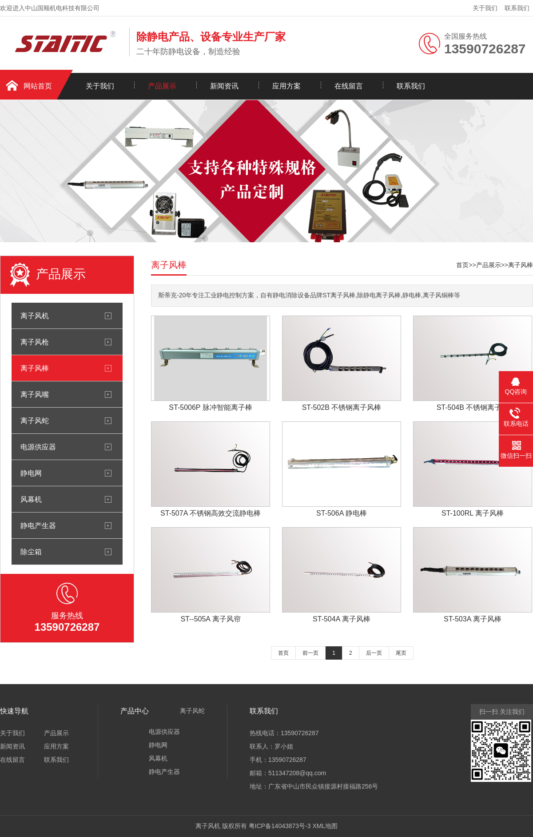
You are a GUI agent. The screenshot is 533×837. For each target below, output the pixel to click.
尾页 (401, 653)
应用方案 (286, 86)
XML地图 (325, 825)
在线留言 (348, 86)
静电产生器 (38, 525)
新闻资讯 (224, 86)
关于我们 (485, 8)
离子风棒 (34, 368)
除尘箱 (31, 552)
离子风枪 (34, 342)
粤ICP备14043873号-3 (280, 825)
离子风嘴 (34, 394)
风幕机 (31, 499)
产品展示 (162, 86)
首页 (462, 264)
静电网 (31, 473)
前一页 (310, 653)
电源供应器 (38, 447)
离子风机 (34, 316)
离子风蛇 (34, 420)
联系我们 (517, 8)
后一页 (374, 653)
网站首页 (38, 86)
